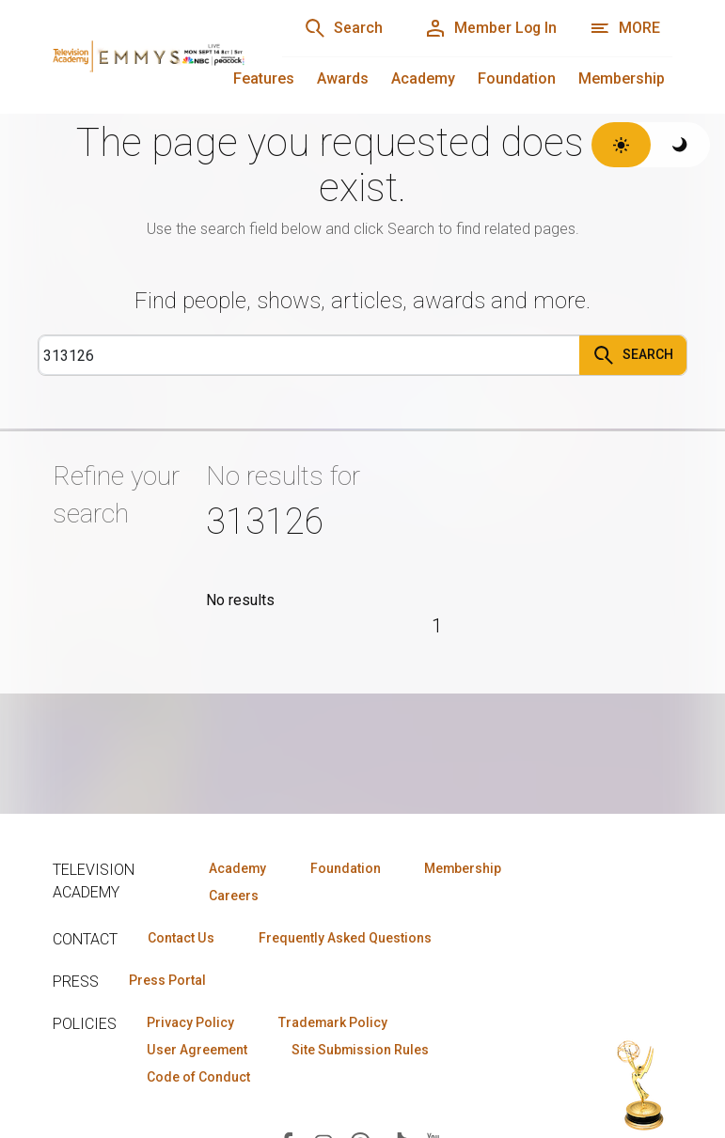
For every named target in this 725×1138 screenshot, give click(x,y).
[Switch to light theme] (621, 144)
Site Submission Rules (361, 1049)
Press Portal (167, 980)
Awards (343, 78)
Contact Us (180, 937)
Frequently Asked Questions (344, 937)
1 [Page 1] (437, 626)
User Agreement (197, 1049)
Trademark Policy (333, 1022)
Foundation (517, 78)
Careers (233, 895)
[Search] (341, 28)
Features (263, 78)
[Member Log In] (489, 28)
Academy (423, 78)
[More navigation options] (625, 28)
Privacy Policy (190, 1022)
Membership (621, 78)
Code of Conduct (198, 1076)
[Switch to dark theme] (680, 144)
